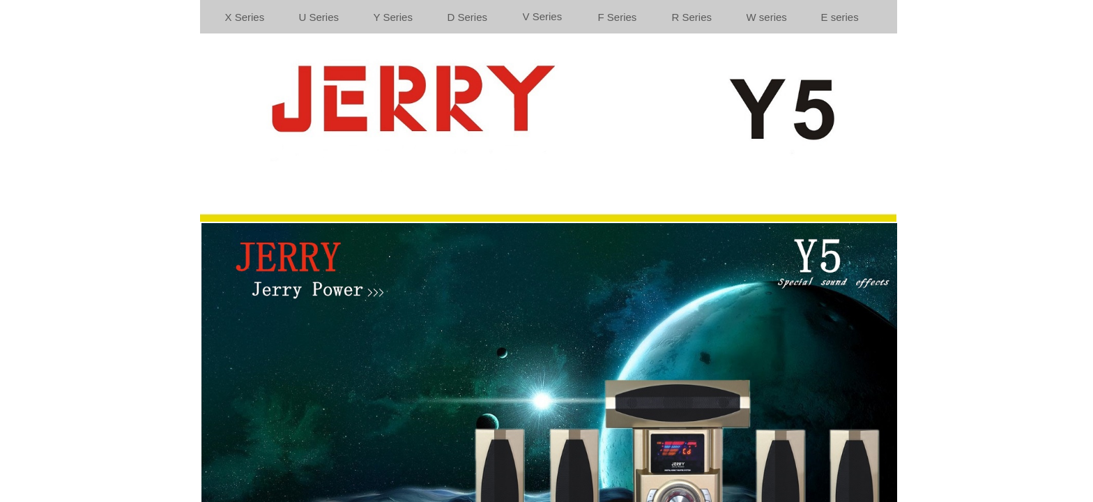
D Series (468, 17)
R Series (692, 17)
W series (767, 17)
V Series (543, 16)
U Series (319, 17)
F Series (617, 17)
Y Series (393, 17)
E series (840, 17)
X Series (245, 17)
